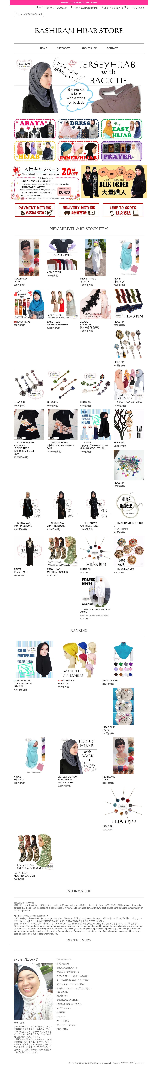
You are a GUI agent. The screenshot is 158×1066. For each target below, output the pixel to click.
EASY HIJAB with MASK (128, 402)
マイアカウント (64, 1008)
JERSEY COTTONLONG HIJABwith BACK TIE (67, 780)
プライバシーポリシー (67, 1025)
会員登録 (61, 1012)
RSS (59, 1029)
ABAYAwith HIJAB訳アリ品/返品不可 (89, 325)
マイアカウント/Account (53, 7)
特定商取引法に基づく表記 (69, 1004)
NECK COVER (110, 680)
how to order (62, 996)
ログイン (61, 1016)
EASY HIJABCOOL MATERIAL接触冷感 (23, 683)
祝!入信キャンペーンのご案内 (70, 984)
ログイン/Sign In (113, 7)
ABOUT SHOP (89, 48)
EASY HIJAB (22, 322)
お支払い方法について (67, 968)
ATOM (65, 1029)
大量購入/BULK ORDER (68, 1000)
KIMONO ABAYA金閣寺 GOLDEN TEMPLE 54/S (60, 445)
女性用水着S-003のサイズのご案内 (73, 980)
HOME (43, 48)
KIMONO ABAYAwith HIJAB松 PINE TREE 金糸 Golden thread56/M (24, 448)
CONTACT (112, 48)
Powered (128, 1063)
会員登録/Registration (85, 7)
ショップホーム (64, 959)
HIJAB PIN (119, 322)
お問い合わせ (63, 963)
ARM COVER (54, 272)
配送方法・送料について (68, 972)
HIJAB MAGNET (124, 569)
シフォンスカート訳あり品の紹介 (72, 976)
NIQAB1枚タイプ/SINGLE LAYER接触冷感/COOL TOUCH (94, 445)
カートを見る (63, 1021)
